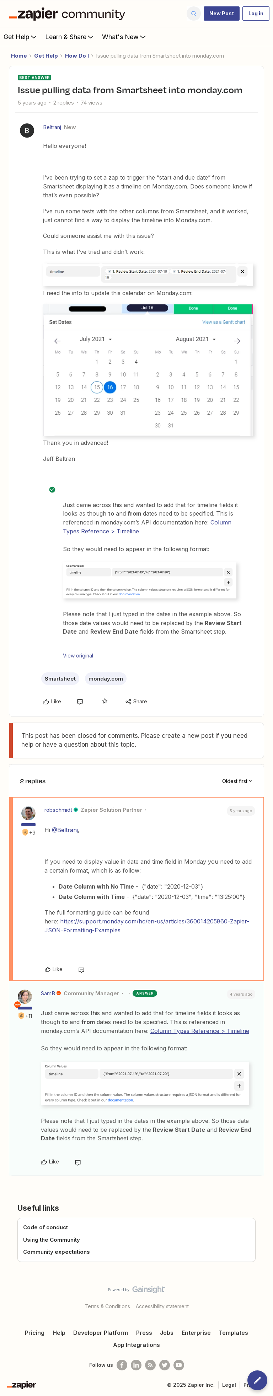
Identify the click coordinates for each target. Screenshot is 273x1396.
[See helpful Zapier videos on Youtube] (178, 1365)
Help (59, 1332)
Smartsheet (60, 678)
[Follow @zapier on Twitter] (164, 1365)
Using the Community (51, 1239)
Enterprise (196, 1332)
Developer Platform (100, 1332)
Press (144, 1332)
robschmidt (58, 809)
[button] (222, 13)
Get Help (21, 36)
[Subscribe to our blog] (150, 1365)
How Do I (77, 55)
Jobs (166, 1332)
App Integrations (136, 1344)
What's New (124, 36)
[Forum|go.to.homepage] (69, 13)
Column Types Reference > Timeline (199, 1030)
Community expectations (56, 1251)
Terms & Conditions (107, 1306)
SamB (48, 993)
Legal (229, 1385)
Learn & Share (70, 36)
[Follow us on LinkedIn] (136, 1365)
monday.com (106, 678)
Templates (233, 1332)
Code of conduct (45, 1227)
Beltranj (52, 127)
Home (19, 55)
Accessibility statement (162, 1306)
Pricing (34, 1332)
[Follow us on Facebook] (122, 1365)
